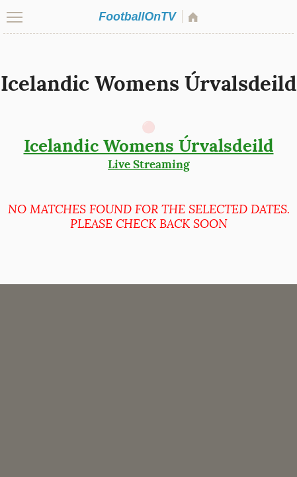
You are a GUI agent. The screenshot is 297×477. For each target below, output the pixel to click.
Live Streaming (148, 153)
